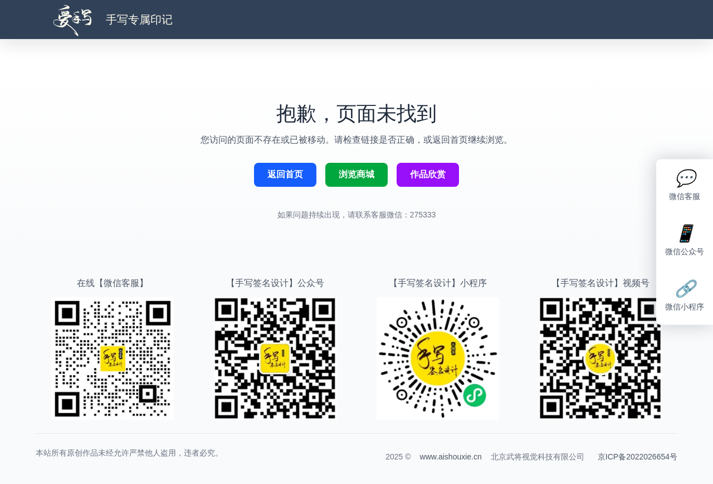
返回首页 (285, 174)
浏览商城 (356, 174)
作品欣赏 (428, 174)
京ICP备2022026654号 (637, 456)
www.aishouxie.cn (451, 456)
